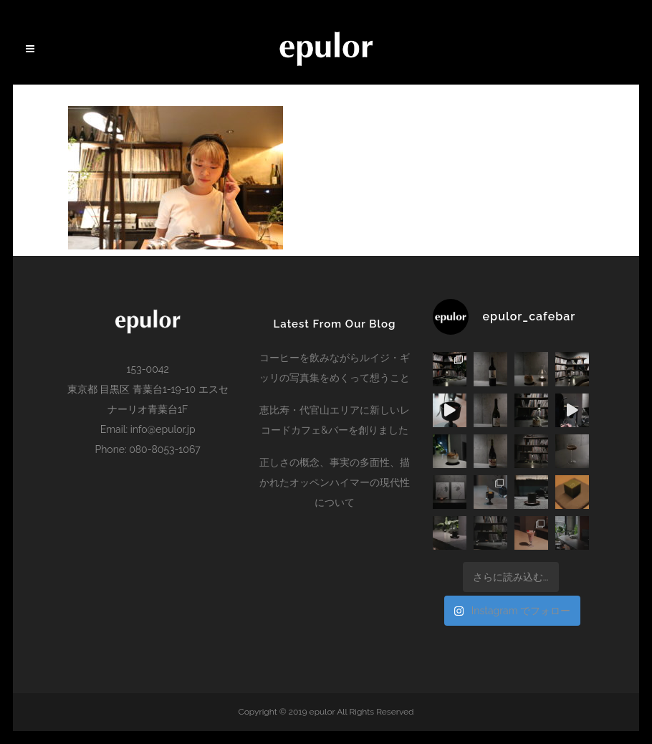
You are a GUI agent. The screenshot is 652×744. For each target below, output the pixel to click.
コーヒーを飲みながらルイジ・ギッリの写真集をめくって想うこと (334, 367)
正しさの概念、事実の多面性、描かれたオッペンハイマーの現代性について (334, 482)
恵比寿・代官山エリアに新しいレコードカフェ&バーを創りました (334, 420)
